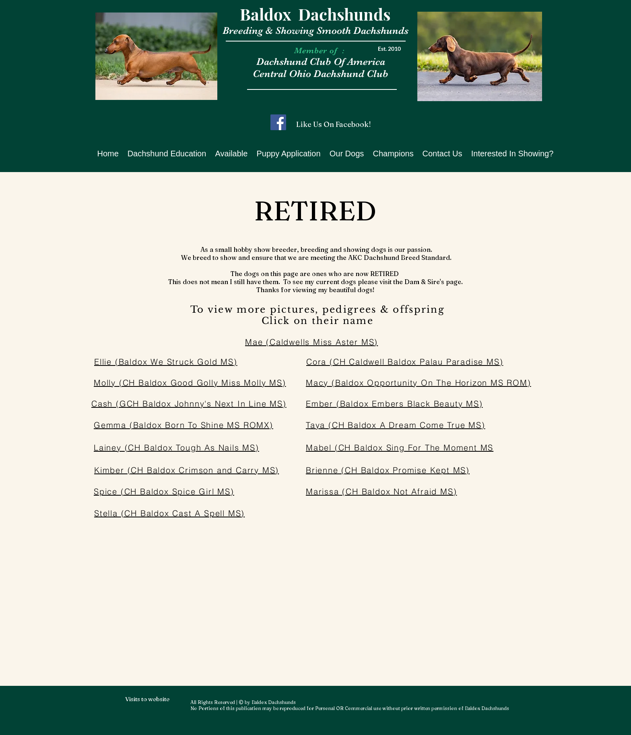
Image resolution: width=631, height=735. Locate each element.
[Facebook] (278, 122)
